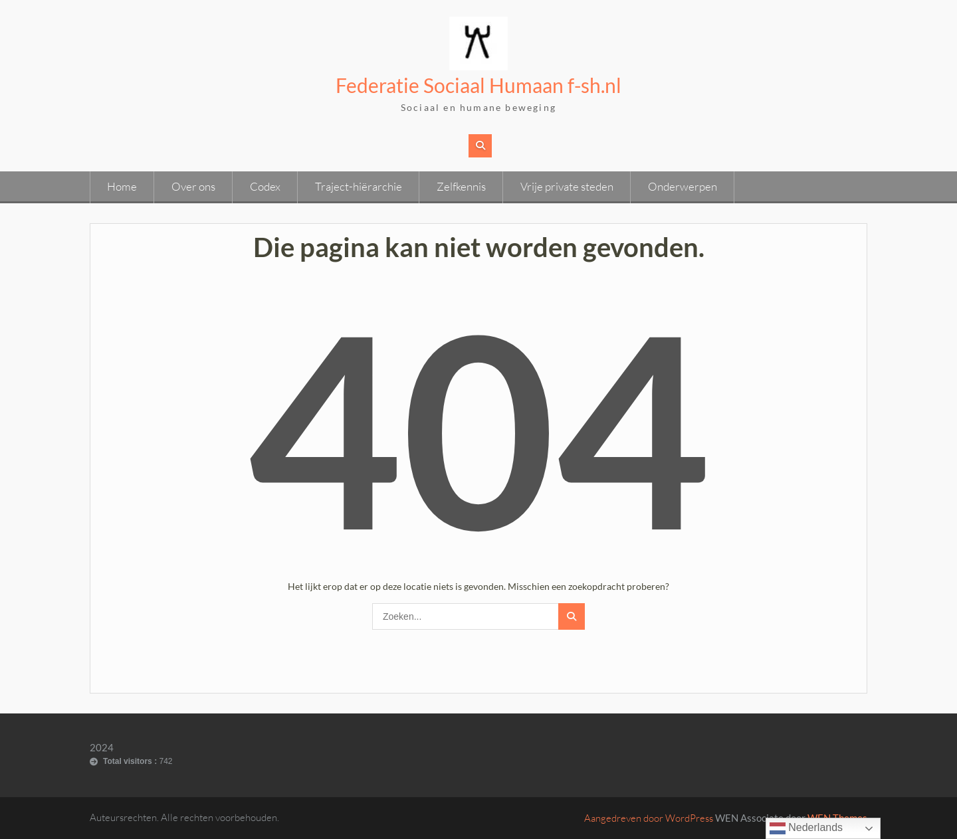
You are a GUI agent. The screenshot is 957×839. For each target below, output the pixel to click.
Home (122, 186)
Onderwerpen (682, 186)
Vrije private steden (566, 186)
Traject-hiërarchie (358, 186)
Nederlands (806, 828)
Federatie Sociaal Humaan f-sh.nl (478, 85)
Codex (265, 186)
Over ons (193, 186)
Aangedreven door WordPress (648, 818)
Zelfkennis (461, 186)
